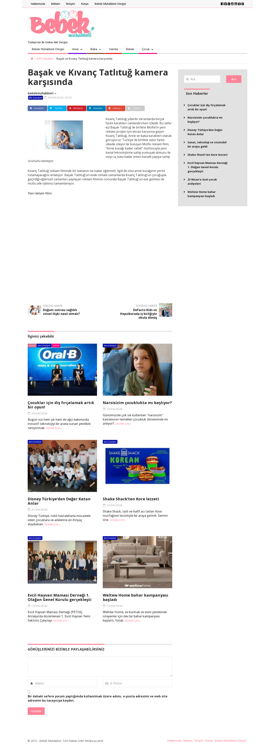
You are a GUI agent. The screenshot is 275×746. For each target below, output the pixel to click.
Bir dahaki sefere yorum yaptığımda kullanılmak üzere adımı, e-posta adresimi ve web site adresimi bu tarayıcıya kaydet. (97, 698)
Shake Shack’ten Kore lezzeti (131, 498)
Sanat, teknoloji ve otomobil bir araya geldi (207, 144)
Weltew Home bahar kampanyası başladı (135, 597)
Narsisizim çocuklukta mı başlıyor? (137, 402)
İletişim (70, 4)
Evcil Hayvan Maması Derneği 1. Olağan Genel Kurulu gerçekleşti (59, 597)
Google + (115, 108)
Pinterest (76, 108)
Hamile (113, 49)
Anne (75, 49)
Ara (233, 79)
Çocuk (146, 49)
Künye (85, 4)
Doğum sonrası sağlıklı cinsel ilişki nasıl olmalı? (61, 312)
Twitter (55, 108)
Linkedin (95, 108)
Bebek (130, 49)
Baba (93, 49)
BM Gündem (44, 58)
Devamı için (53, 428)
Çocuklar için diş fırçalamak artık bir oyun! (61, 405)
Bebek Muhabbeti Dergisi (110, 4)
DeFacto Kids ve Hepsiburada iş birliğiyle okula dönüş (138, 314)
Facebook (36, 108)
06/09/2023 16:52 (58, 97)
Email (133, 108)
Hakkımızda (38, 4)
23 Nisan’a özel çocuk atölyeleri (202, 181)
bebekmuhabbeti (40, 93)
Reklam (55, 4)
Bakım (32, 345)
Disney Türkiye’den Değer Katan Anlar (59, 501)
